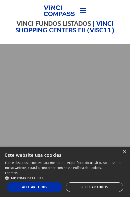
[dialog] (65, 172)
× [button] (124, 152)
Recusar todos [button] (95, 187)
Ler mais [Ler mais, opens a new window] (11, 173)
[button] (65, 178)
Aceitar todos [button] (34, 187)
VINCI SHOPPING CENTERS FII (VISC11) (65, 26)
